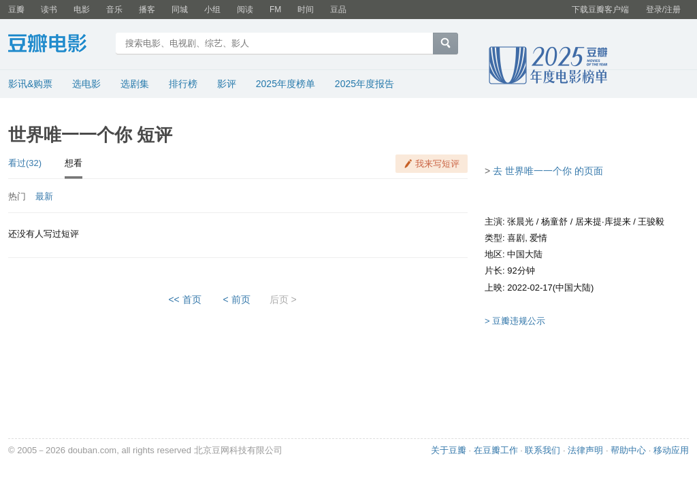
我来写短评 (437, 164)
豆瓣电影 (57, 45)
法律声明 (585, 450)
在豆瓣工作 (496, 450)
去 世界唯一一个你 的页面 (548, 170)
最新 (44, 196)
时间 (305, 9)
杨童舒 (554, 221)
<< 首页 (184, 299)
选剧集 (134, 83)
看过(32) (25, 163)
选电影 (86, 83)
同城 (180, 9)
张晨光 (520, 221)
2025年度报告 (364, 83)
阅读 (245, 9)
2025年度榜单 (285, 83)
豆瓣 (16, 9)
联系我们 (542, 450)
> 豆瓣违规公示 (515, 321)
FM (275, 9)
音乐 (114, 9)
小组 (212, 9)
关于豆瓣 (448, 450)
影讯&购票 (30, 83)
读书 (49, 9)
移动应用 (671, 450)
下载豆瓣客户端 (600, 9)
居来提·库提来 (603, 221)
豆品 (338, 9)
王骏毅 (651, 221)
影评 (226, 83)
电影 (82, 9)
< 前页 (236, 299)
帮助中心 (628, 450)
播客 (147, 9)
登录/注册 (663, 9)
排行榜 (183, 83)
